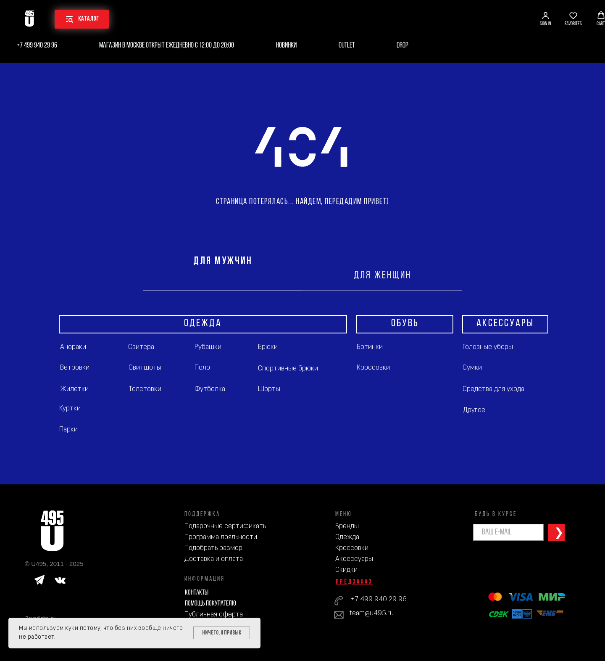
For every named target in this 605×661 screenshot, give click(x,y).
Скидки (346, 570)
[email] (508, 532)
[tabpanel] (302, 387)
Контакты (196, 592)
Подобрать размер (213, 548)
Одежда (347, 537)
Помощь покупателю (210, 603)
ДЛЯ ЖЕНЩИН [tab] (382, 275)
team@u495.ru (372, 613)
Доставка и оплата (213, 559)
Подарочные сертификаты (226, 526)
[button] (545, 18)
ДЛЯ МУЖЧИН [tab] (223, 261)
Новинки (286, 46)
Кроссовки (351, 548)
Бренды (347, 526)
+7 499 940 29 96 (37, 46)
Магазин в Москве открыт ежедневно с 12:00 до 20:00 (166, 46)
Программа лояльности (220, 537)
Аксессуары (354, 559)
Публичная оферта (213, 614)
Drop (402, 46)
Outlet (347, 46)
